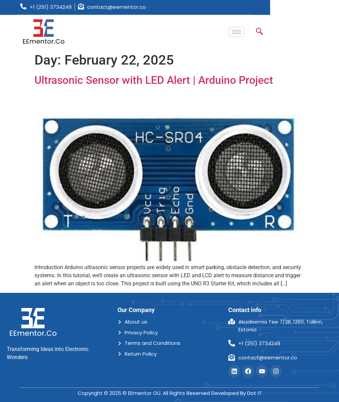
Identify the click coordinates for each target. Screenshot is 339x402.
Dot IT (254, 393)
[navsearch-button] (259, 32)
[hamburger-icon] (236, 32)
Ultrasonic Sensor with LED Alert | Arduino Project (153, 80)
